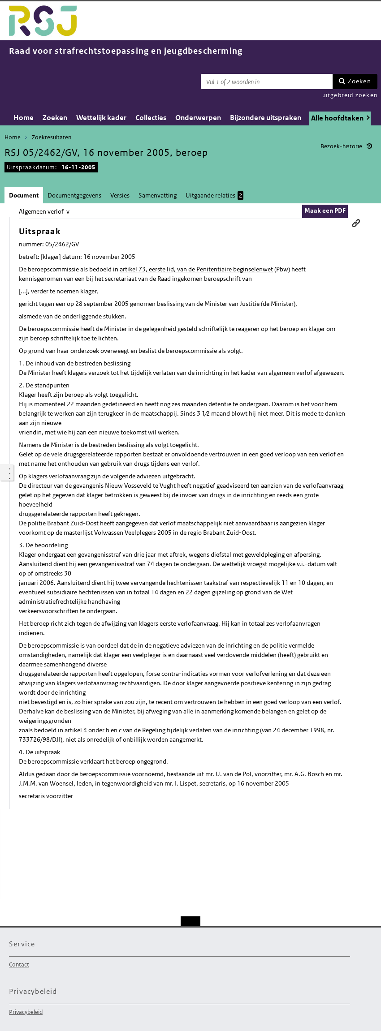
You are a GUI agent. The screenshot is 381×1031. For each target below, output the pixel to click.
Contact (19, 964)
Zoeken (359, 81)
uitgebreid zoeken (349, 95)
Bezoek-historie (341, 146)
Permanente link (356, 223)
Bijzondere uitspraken (265, 117)
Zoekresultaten (51, 137)
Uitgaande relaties (214, 195)
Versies (120, 195)
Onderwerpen (198, 117)
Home (23, 117)
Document (24, 195)
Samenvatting (158, 195)
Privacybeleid (26, 1012)
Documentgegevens (74, 195)
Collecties (150, 117)
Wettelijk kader (101, 117)
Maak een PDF (325, 210)
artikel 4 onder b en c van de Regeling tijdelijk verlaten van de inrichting (162, 730)
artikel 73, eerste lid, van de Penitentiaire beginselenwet (196, 269)
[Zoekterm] (267, 81)
